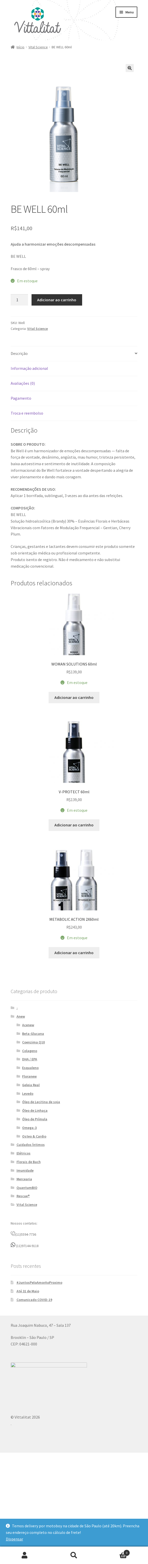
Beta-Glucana (33, 1095)
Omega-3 (29, 1189)
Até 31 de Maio (28, 1352)
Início (20, 47)
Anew (21, 1078)
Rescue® (23, 1257)
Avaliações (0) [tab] (23, 383)
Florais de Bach (29, 1223)
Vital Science (38, 47)
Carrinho (114, 1551)
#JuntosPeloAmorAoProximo (39, 1344)
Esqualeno (30, 1129)
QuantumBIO (27, 1249)
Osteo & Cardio (34, 1197)
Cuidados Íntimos (31, 1206)
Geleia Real (31, 1146)
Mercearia (24, 1240)
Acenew (28, 1086)
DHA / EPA (29, 1120)
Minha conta (24, 1555)
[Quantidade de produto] (19, 300)
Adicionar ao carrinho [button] (74, 717)
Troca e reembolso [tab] (27, 413)
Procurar (74, 1555)
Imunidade (25, 1232)
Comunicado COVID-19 (34, 1361)
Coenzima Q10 (33, 1103)
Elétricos (24, 1214)
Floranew (29, 1137)
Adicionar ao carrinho (56, 299)
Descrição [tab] (19, 353)
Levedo (27, 1155)
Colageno (29, 1112)
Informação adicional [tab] (29, 368)
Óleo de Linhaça (35, 1172)
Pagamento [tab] (21, 398)
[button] (130, 68)
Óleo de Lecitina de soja (41, 1163)
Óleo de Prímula (34, 1180)
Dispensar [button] (14, 1538)
